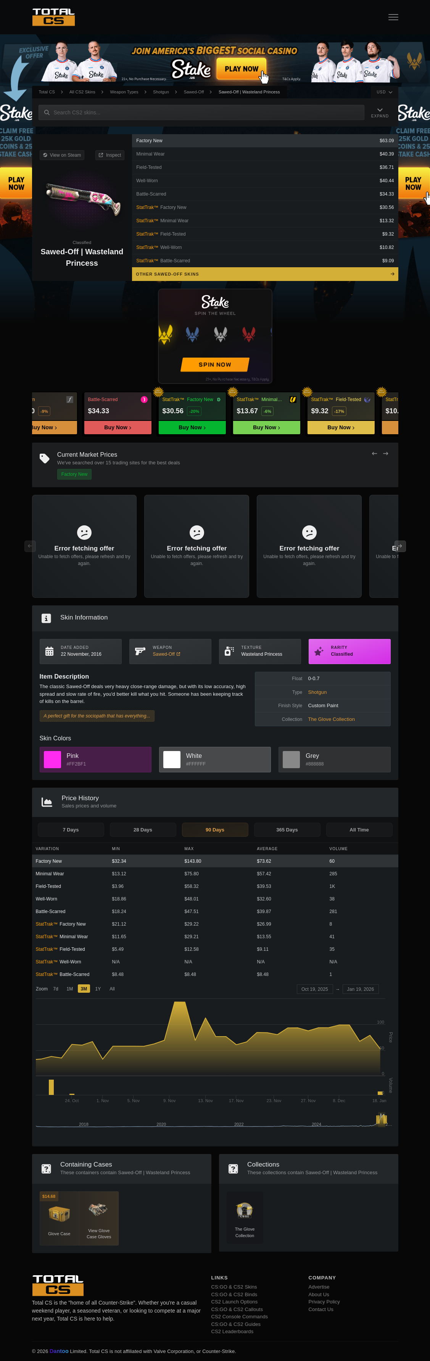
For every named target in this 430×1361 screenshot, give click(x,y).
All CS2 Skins (82, 92)
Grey (312, 756)
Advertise (319, 1287)
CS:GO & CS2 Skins (234, 1287)
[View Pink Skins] (52, 759)
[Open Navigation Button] (393, 17)
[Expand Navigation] (380, 112)
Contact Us (321, 1309)
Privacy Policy (324, 1302)
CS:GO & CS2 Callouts (237, 1309)
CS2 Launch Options (234, 1302)
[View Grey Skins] (291, 759)
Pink (73, 756)
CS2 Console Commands (239, 1316)
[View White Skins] (171, 759)
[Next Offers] (385, 454)
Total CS (47, 92)
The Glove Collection (331, 719)
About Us (319, 1294)
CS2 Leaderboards (232, 1331)
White (194, 756)
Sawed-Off (194, 92)
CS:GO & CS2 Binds (234, 1294)
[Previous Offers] (374, 454)
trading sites (126, 462)
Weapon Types (124, 92)
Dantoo (59, 1351)
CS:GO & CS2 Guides (236, 1324)
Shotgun (161, 92)
